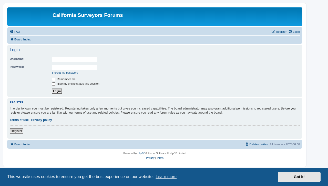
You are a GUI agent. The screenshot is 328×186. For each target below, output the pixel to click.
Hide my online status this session (75, 83)
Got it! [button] (299, 177)
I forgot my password (65, 72)
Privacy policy (41, 120)
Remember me (64, 79)
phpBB (141, 153)
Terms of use (19, 120)
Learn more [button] (166, 176)
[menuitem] (15, 32)
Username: (17, 58)
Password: (17, 66)
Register (16, 131)
